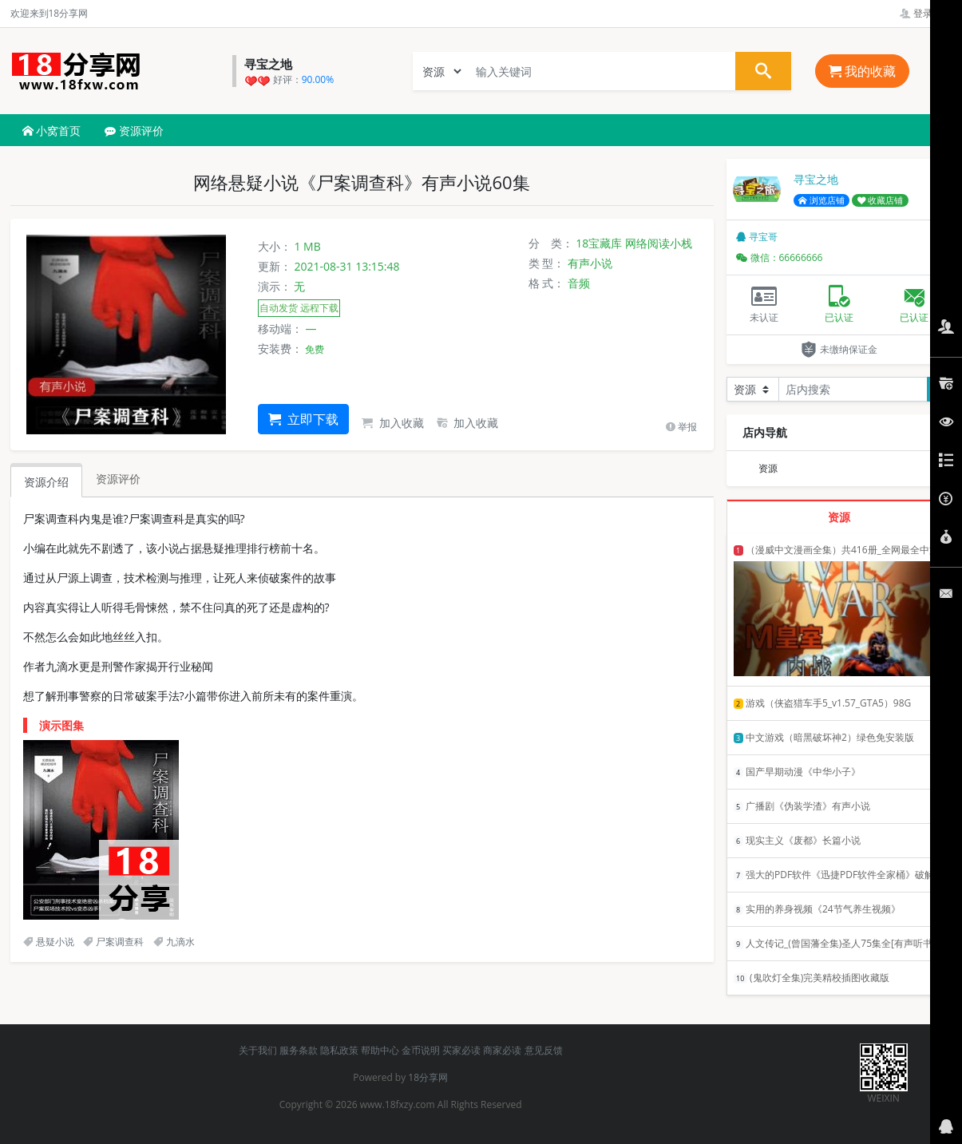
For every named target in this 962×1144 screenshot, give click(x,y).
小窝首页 (51, 130)
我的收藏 (862, 71)
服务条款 (298, 1050)
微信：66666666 (779, 257)
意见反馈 (544, 1050)
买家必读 (461, 1050)
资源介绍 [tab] (46, 481)
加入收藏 (393, 422)
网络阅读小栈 (658, 243)
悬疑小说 (48, 941)
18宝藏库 (599, 243)
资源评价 (134, 130)
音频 (579, 283)
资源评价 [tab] (118, 478)
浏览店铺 (821, 200)
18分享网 (428, 1077)
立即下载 (303, 419)
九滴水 (174, 941)
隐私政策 (339, 1050)
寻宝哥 (757, 236)
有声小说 (590, 263)
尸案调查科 (113, 941)
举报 (681, 426)
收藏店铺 (880, 200)
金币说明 (421, 1050)
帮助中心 (380, 1050)
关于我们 (258, 1050)
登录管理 (926, 13)
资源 (768, 468)
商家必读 (502, 1050)
